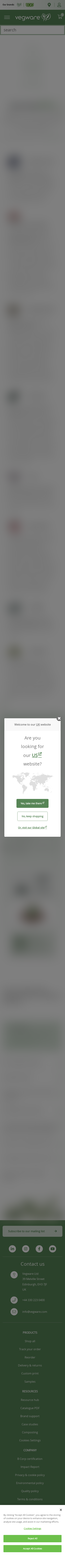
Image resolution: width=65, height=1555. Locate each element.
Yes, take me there (31, 803)
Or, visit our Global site (31, 827)
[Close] (61, 1513)
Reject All (32, 1541)
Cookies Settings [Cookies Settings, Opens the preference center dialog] (32, 1532)
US (35, 755)
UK (38, 724)
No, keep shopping (32, 816)
